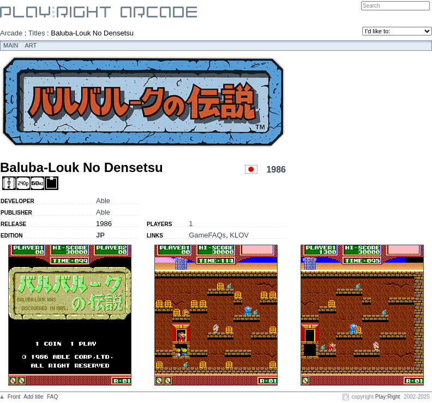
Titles (36, 33)
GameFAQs (207, 235)
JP (100, 235)
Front (14, 397)
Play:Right (387, 397)
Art (31, 45)
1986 (276, 169)
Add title (33, 397)
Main (11, 45)
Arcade (11, 33)
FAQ (52, 397)
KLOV (239, 235)
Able (103, 201)
